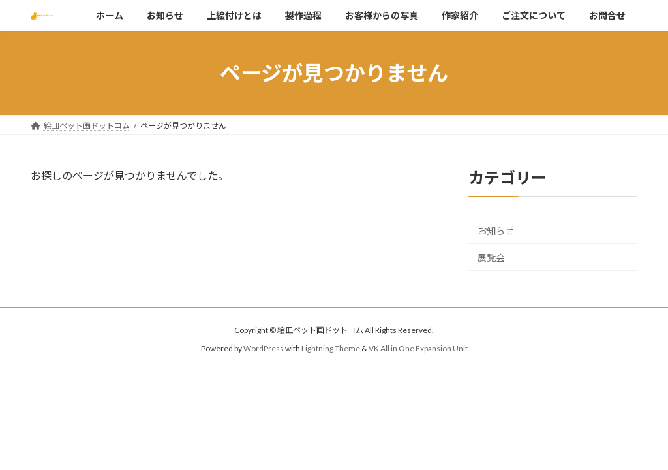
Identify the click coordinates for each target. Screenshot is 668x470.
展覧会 (491, 257)
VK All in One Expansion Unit (418, 349)
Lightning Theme (330, 349)
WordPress (263, 349)
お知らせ (496, 231)
